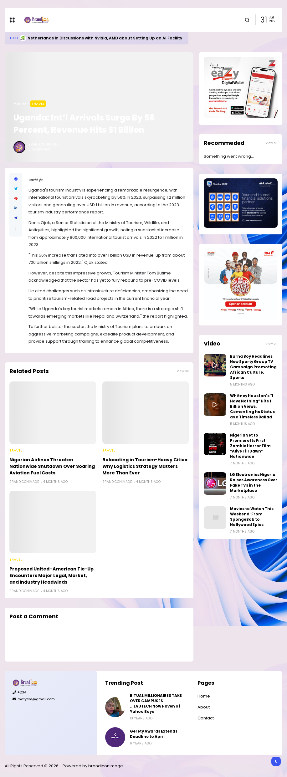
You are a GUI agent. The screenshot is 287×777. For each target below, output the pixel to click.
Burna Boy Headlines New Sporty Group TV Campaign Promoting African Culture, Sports (253, 367)
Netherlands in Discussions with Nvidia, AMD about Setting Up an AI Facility (105, 38)
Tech (13, 38)
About (203, 707)
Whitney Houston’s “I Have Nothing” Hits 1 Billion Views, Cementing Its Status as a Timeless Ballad (252, 406)
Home (19, 103)
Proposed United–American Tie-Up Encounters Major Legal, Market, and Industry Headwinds (51, 575)
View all (183, 371)
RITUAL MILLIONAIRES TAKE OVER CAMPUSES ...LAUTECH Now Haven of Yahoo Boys (156, 703)
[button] (16, 229)
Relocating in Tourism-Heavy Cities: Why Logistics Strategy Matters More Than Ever (145, 466)
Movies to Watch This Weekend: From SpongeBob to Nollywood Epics (252, 516)
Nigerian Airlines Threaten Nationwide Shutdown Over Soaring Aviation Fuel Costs (52, 466)
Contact (205, 718)
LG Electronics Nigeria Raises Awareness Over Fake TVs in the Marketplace (253, 482)
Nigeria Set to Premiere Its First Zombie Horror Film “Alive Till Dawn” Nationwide (250, 446)
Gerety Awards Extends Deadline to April (153, 734)
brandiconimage (105, 766)
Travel (38, 103)
